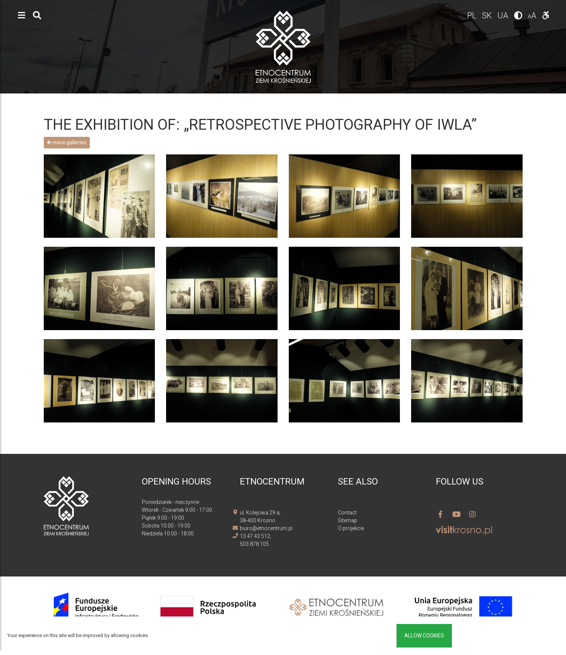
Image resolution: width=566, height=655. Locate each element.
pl (472, 15)
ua (504, 15)
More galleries (66, 142)
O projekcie (351, 528)
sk (488, 15)
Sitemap (347, 520)
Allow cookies (424, 636)
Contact (347, 513)
